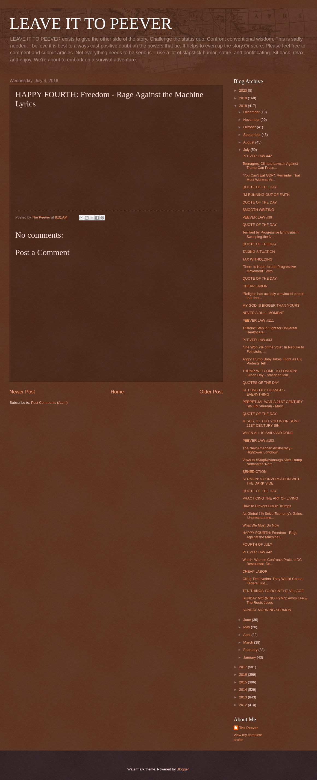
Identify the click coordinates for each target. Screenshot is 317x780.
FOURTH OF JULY (257, 544)
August (249, 142)
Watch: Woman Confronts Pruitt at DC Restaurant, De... (272, 562)
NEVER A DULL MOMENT (263, 313)
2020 (243, 90)
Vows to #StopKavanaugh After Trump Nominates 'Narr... (272, 462)
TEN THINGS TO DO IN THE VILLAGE (273, 591)
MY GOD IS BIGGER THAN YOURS (271, 305)
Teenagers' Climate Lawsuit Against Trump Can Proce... (270, 166)
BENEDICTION (254, 472)
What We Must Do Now (260, 525)
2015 (243, 682)
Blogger (183, 769)
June (247, 620)
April (247, 635)
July (246, 150)
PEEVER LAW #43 (257, 340)
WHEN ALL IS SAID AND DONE (267, 433)
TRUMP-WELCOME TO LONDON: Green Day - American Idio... (269, 373)
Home (117, 392)
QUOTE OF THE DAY (259, 187)
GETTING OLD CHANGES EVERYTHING (263, 392)
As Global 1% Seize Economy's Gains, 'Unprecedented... (272, 516)
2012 (243, 705)
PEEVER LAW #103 (258, 440)
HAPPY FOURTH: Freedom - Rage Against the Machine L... (269, 535)
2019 (243, 98)
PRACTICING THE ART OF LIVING (270, 498)
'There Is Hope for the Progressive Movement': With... (269, 269)
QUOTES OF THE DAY (260, 383)
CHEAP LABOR (254, 286)
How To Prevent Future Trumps (266, 506)
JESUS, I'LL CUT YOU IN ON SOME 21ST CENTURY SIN (271, 423)
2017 (243, 667)
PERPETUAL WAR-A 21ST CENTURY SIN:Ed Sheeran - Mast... (272, 404)
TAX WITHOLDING (257, 259)
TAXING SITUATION (258, 252)
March (248, 642)
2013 (243, 697)
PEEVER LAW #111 (258, 320)
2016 (243, 675)
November (251, 120)
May (247, 627)
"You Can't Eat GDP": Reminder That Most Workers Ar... (271, 177)
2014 (243, 690)
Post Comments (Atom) (49, 403)
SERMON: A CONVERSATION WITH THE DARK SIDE (271, 481)
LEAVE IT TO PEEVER (91, 23)
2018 (243, 106)
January (250, 657)
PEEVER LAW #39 (257, 217)
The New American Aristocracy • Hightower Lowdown (267, 450)
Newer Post (22, 392)
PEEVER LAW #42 (257, 156)
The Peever (248, 728)
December (251, 112)
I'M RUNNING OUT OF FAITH (265, 195)
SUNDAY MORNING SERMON (266, 610)
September (252, 135)
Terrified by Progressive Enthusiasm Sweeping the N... (270, 234)
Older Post (211, 392)
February (250, 650)
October (250, 127)
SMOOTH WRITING (258, 210)
